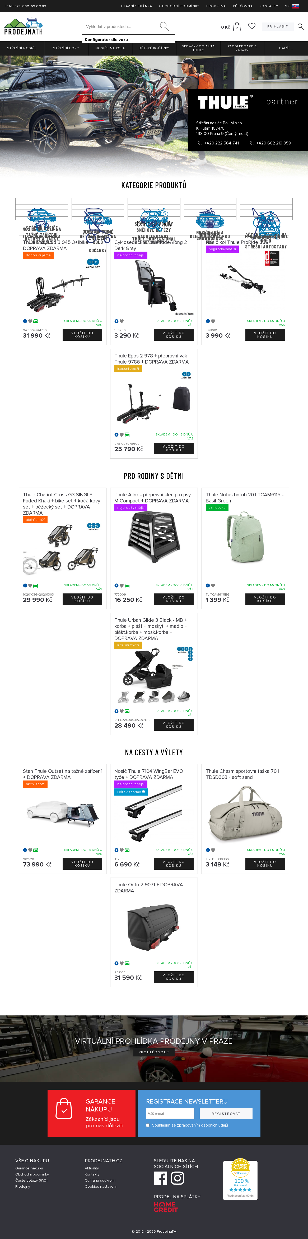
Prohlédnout (154, 1052)
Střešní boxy (66, 48)
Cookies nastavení (100, 1186)
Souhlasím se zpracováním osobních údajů (187, 1125)
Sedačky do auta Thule (198, 48)
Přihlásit (277, 27)
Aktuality (92, 1168)
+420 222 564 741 (221, 143)
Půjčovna (243, 6)
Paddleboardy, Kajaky (242, 48)
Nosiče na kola (110, 48)
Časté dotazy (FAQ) (31, 1180)
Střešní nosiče (22, 48)
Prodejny (22, 1186)
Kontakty (269, 6)
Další (286, 48)
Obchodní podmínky (179, 6)
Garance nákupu (29, 1168)
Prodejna (216, 6)
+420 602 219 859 (273, 143)
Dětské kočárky (154, 48)
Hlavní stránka (136, 6)
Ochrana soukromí (100, 1180)
